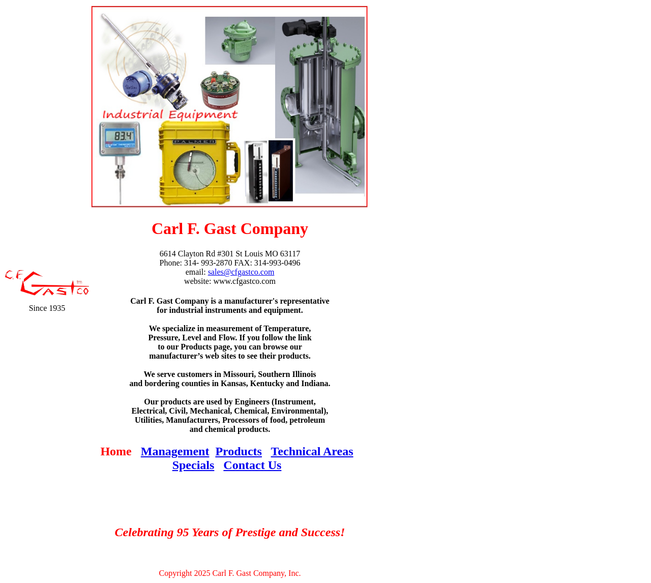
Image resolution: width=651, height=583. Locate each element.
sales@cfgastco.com (241, 272)
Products (238, 451)
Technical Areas (312, 451)
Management (175, 451)
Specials (193, 465)
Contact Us (252, 465)
